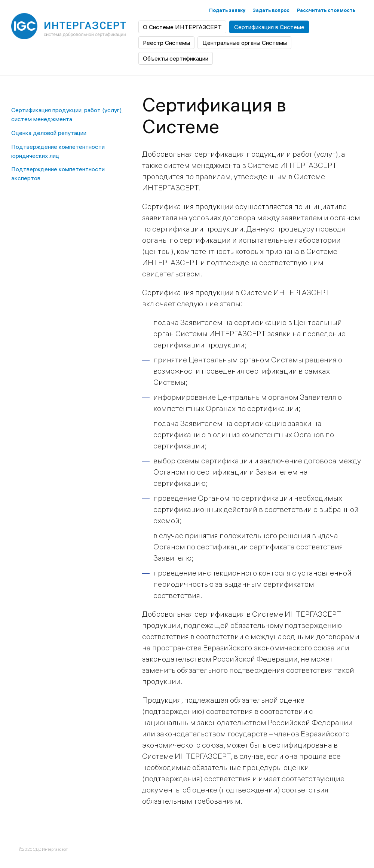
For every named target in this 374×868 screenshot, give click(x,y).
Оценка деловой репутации (48, 133)
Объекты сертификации (175, 58)
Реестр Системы (166, 42)
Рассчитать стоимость (326, 10)
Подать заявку (227, 10)
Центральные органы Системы (244, 42)
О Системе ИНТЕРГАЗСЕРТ (182, 27)
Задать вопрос (271, 10)
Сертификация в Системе (269, 27)
